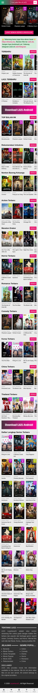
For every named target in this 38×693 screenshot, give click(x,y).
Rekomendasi (8, 661)
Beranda (6, 649)
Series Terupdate (9, 654)
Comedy (24, 651)
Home (4, 690)
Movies (19, 690)
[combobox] (21, 2)
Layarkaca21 (14, 683)
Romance (24, 659)
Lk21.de (31, 42)
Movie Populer (8, 656)
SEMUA (33, 51)
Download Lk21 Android (19, 109)
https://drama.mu (8, 42)
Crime (23, 661)
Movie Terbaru (8, 651)
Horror (23, 656)
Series (11, 690)
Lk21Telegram (20, 47)
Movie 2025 (7, 659)
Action (23, 649)
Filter (26, 690)
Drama (23, 654)
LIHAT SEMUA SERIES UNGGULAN (19, 32)
